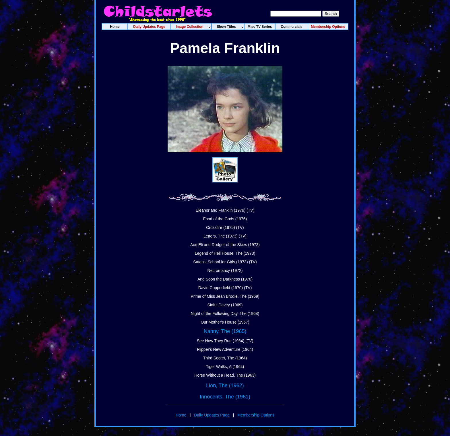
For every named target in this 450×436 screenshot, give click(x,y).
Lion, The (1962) (225, 385)
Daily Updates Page (212, 415)
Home (181, 415)
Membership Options (255, 415)
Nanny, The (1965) (225, 331)
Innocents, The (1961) (225, 397)
